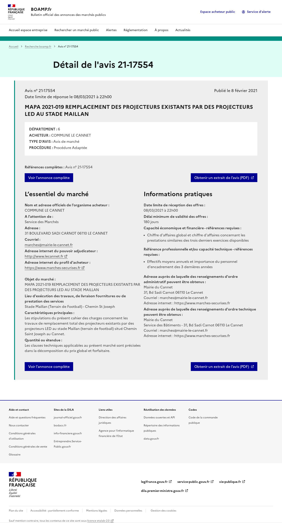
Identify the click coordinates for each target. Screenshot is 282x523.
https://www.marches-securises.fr (52, 267)
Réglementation (136, 30)
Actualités (182, 30)
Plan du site (16, 511)
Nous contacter (19, 425)
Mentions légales (96, 511)
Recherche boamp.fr (38, 47)
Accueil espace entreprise (28, 30)
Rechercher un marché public (76, 30)
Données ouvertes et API (159, 418)
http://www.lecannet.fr (44, 256)
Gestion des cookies (163, 511)
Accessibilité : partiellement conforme (54, 511)
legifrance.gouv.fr (154, 482)
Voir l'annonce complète (49, 177)
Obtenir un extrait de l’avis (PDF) (221, 177)
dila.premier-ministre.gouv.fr (162, 491)
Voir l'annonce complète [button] (49, 366)
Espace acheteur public (217, 11)
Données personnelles (128, 511)
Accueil (13, 47)
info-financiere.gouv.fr (68, 433)
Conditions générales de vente (28, 447)
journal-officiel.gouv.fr (68, 418)
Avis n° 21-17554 (40, 91)
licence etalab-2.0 (98, 521)
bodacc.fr (60, 425)
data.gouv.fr (151, 439)
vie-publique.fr (230, 482)
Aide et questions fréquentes (27, 418)
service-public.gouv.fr (193, 482)
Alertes (111, 30)
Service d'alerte (259, 11)
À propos (161, 30)
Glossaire (14, 455)
